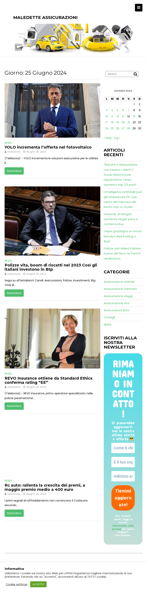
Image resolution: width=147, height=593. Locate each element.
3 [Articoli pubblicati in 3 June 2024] (107, 110)
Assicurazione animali (119, 282)
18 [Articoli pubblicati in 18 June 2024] (112, 122)
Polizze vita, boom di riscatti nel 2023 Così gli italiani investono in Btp (51, 267)
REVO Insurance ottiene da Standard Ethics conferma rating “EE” (48, 380)
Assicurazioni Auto (117, 310)
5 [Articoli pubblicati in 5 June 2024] (117, 110)
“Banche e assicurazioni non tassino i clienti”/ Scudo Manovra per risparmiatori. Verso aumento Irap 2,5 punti (120, 175)
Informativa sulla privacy (123, 527)
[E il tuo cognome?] (123, 462)
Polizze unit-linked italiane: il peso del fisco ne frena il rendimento (122, 253)
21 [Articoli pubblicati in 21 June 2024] (128, 122)
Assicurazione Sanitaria (120, 289)
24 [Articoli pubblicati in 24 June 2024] (107, 128)
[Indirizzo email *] (123, 476)
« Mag (107, 138)
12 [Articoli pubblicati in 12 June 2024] (118, 116)
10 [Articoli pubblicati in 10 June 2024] (106, 116)
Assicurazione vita (116, 303)
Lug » (117, 138)
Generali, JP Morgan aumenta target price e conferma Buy (121, 219)
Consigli (109, 317)
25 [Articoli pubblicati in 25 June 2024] (112, 128)
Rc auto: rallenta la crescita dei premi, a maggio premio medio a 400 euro (45, 487)
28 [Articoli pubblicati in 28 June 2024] (128, 128)
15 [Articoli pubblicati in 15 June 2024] (134, 116)
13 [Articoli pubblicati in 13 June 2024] (123, 116)
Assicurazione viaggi (118, 296)
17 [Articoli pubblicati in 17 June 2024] (106, 122)
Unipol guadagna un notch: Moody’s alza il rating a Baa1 (123, 236)
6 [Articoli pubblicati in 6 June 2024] (123, 110)
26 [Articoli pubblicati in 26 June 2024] (117, 128)
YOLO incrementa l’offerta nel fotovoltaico (48, 147)
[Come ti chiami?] (123, 448)
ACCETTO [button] (38, 584)
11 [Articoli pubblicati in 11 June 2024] (112, 116)
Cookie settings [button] (16, 584)
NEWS (8, 143)
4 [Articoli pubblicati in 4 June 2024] (112, 110)
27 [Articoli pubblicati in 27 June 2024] (123, 128)
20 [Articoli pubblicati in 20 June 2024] (123, 122)
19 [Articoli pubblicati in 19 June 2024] (117, 122)
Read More (14, 171)
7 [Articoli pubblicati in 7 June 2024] (128, 110)
